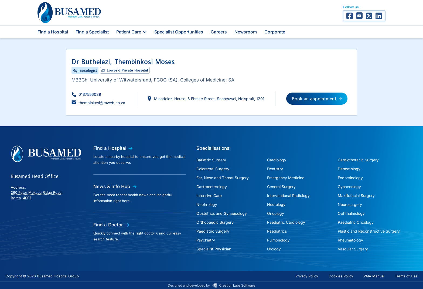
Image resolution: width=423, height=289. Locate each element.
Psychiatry (205, 240)
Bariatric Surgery (211, 160)
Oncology (275, 213)
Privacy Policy (306, 276)
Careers (219, 32)
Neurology (276, 204)
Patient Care (131, 32)
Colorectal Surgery (212, 168)
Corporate (274, 32)
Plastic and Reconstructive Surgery (369, 231)
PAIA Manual (374, 276)
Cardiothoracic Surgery (358, 160)
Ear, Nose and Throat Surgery (222, 177)
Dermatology (349, 168)
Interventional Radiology (288, 195)
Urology (274, 249)
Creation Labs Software (237, 285)
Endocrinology (350, 177)
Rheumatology (350, 240)
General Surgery (281, 186)
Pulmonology (278, 240)
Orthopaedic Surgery (215, 222)
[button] (86, 94)
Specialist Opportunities (178, 32)
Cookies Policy (341, 276)
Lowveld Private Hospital (127, 70)
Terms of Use (406, 276)
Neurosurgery (350, 204)
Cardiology (276, 160)
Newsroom (245, 32)
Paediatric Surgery (212, 231)
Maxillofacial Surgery (356, 195)
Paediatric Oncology (356, 222)
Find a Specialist (92, 32)
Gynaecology (349, 186)
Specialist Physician (213, 249)
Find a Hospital (52, 32)
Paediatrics (277, 231)
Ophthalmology (351, 213)
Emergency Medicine (285, 177)
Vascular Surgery (353, 249)
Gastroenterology (211, 186)
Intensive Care (209, 195)
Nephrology (206, 204)
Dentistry (275, 168)
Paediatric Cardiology (286, 222)
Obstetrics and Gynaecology (221, 213)
